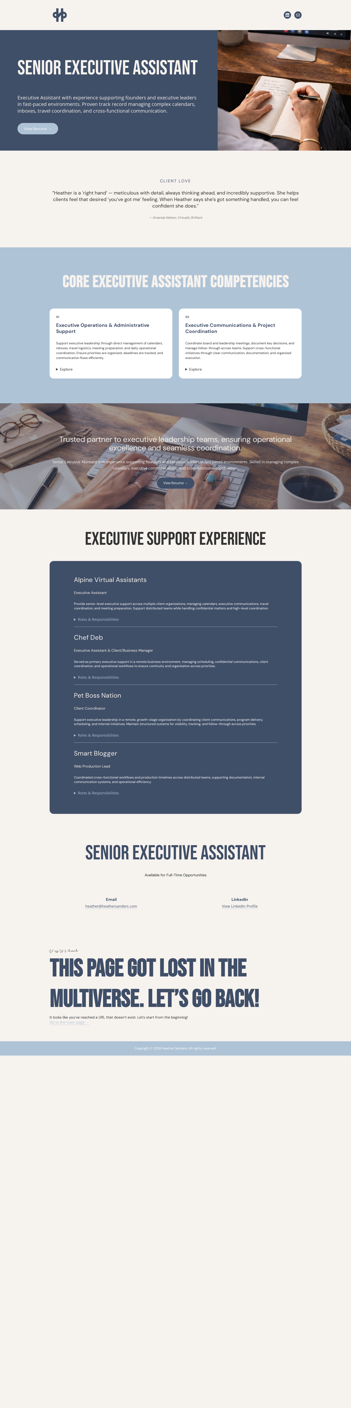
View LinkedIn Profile (240, 906)
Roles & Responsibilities (98, 619)
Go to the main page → (69, 1022)
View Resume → (38, 128)
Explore (66, 369)
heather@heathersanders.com (111, 906)
